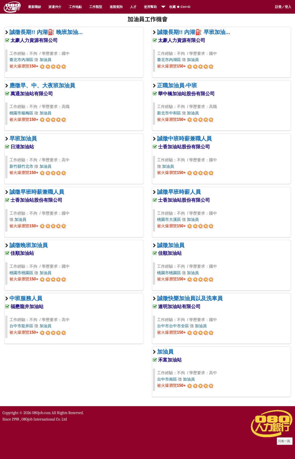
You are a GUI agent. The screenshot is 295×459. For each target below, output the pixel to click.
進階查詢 (116, 7)
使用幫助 (150, 7)
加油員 (45, 60)
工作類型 (95, 7)
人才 (133, 7)
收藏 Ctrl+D (179, 7)
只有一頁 (284, 441)
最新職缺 (34, 7)
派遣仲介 (54, 7)
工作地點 (75, 7)
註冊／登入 (283, 7)
